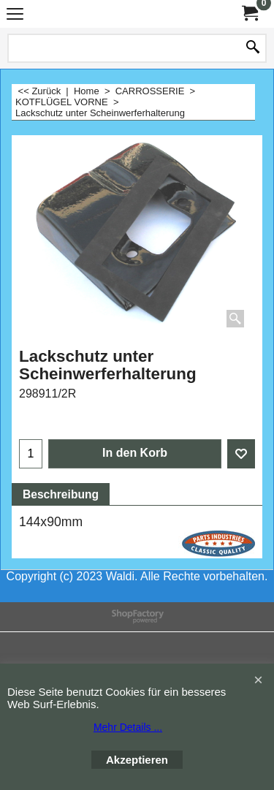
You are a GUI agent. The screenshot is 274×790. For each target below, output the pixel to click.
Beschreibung (61, 494)
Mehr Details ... (128, 727)
